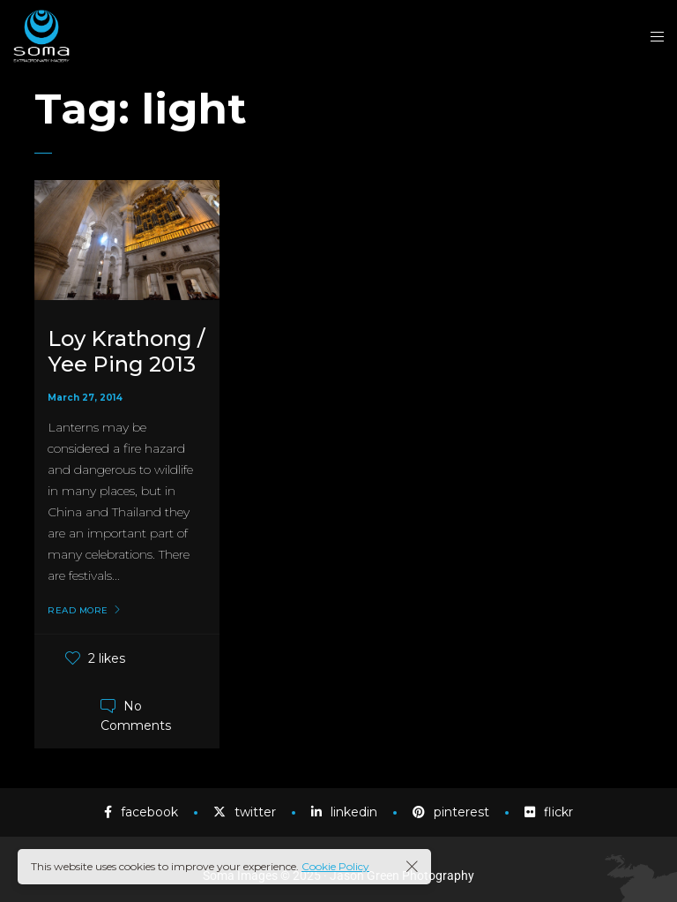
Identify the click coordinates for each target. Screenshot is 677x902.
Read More (78, 610)
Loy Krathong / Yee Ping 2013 (126, 351)
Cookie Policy (335, 866)
